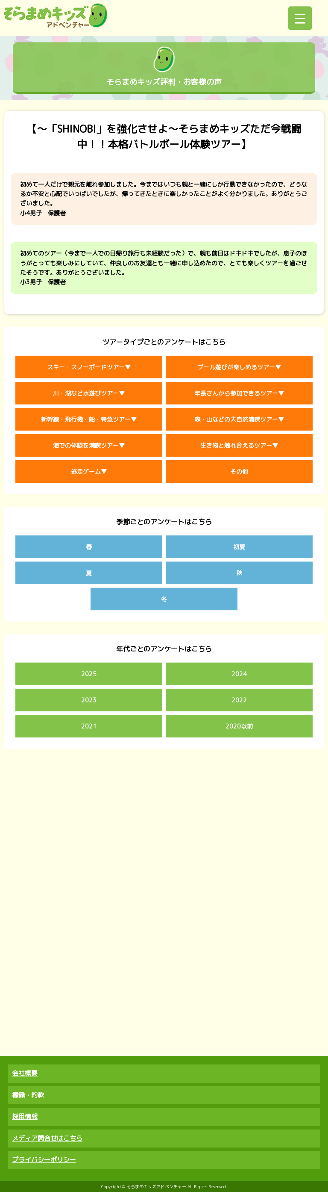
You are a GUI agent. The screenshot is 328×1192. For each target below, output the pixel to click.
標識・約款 (28, 1095)
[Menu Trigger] (300, 18)
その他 (239, 471)
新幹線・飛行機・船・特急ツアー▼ (89, 419)
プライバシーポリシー (44, 1159)
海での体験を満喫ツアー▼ (89, 445)
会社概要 (25, 1073)
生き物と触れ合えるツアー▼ (239, 445)
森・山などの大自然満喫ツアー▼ (239, 419)
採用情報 (25, 1116)
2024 (239, 674)
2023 (89, 700)
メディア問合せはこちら (47, 1138)
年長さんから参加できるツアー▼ (239, 393)
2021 (89, 726)
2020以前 (239, 726)
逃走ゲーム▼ (89, 471)
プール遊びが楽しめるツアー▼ (239, 367)
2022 (239, 700)
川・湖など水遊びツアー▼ (89, 393)
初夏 (239, 547)
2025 (89, 674)
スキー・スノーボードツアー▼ (89, 367)
